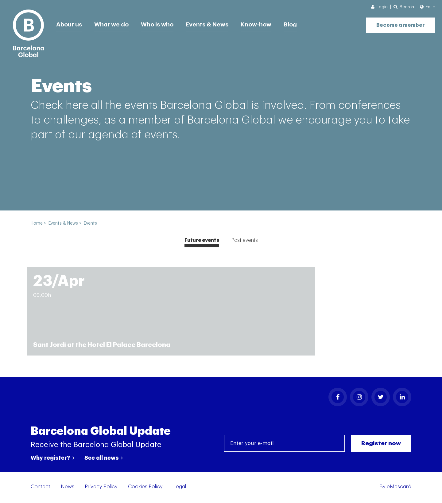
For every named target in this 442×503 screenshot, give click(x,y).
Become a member (397, 22)
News (67, 488)
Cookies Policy (145, 488)
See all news (103, 459)
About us (69, 23)
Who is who (160, 23)
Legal (179, 488)
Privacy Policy (101, 488)
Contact (40, 488)
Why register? (52, 459)
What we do (113, 23)
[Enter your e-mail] (284, 444)
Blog (298, 23)
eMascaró (399, 488)
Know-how (262, 23)
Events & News (211, 23)
